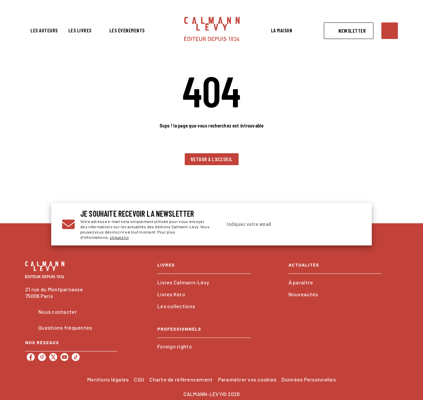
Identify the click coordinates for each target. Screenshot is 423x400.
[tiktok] (75, 357)
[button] (348, 30)
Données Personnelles (308, 379)
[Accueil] (212, 29)
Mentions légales (108, 379)
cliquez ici (119, 237)
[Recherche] (389, 30)
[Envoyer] (353, 224)
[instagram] (42, 357)
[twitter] (53, 357)
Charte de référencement (180, 379)
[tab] (44, 30)
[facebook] (30, 357)
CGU (139, 379)
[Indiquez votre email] (283, 224)
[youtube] (64, 357)
